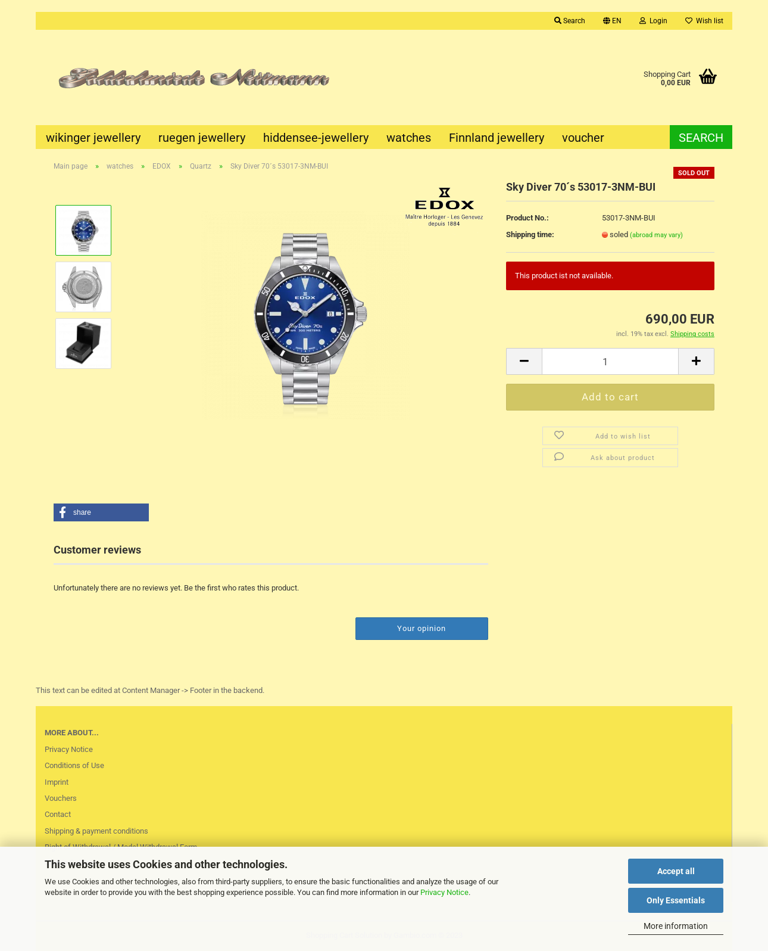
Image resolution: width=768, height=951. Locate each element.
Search (569, 21)
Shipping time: (530, 234)
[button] (101, 512)
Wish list (704, 21)
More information (676, 926)
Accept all (676, 871)
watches (408, 137)
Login (653, 21)
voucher (583, 137)
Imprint (56, 782)
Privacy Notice (444, 892)
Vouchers (61, 798)
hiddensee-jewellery (316, 137)
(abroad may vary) (656, 235)
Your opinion (421, 628)
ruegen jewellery (201, 137)
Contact (58, 814)
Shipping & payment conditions (96, 830)
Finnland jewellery (496, 137)
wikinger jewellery (93, 137)
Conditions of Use (74, 765)
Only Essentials (676, 900)
